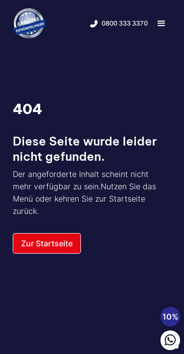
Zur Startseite (47, 243)
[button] (161, 23)
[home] (29, 23)
